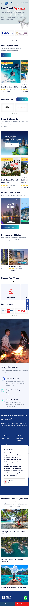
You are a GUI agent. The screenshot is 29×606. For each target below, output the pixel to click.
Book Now (12, 145)
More (6, 55)
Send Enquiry (22, 604)
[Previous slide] (9, 95)
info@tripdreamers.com (23, 4)
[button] (13, 113)
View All (22, 99)
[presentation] (12, 40)
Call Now (7, 604)
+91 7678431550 (24, 2)
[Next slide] (20, 95)
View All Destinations (10, 227)
